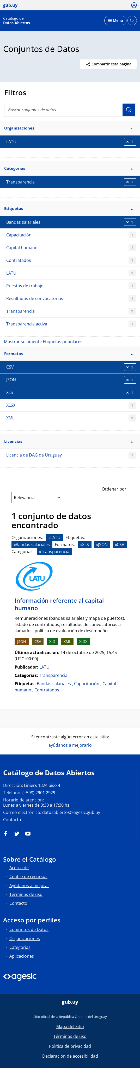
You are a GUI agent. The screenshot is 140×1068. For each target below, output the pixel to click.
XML (71, 417)
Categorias (20, 947)
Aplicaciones (21, 956)
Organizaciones (24, 938)
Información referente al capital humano (59, 604)
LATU (71, 273)
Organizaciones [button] (68, 128)
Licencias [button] (68, 441)
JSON (21, 641)
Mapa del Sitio (70, 1026)
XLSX (71, 405)
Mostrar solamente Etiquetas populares (43, 341)
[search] (70, 110)
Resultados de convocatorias (71, 298)
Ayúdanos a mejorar (29, 885)
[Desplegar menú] (115, 20)
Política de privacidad (70, 1046)
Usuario (129, 110)
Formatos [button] (68, 353)
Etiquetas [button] (68, 208)
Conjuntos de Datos (28, 929)
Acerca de (19, 867)
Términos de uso (25, 894)
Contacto (12, 819)
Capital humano (71, 247)
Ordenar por (114, 489)
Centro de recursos (28, 876)
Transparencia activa (71, 324)
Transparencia (71, 311)
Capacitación (71, 235)
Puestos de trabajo (71, 285)
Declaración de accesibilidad (70, 1056)
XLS (52, 641)
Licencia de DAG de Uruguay (71, 455)
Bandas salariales (54, 683)
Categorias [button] (68, 168)
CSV (37, 641)
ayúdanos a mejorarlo (70, 745)
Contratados (71, 260)
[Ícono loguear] (134, 5)
